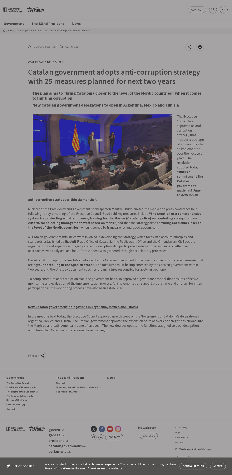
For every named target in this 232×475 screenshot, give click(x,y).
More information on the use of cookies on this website (83, 468)
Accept (218, 466)
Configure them (193, 466)
